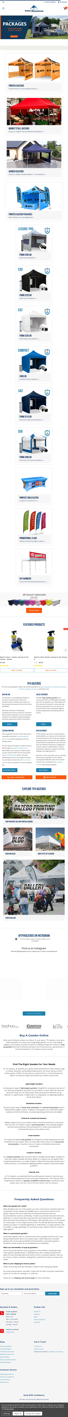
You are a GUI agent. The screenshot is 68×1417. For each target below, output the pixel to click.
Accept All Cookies (33, 1413)
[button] (34, 599)
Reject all (18, 1413)
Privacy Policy (9, 1409)
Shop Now (34, 610)
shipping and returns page (24, 1278)
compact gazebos (13, 1157)
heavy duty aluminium (30, 1107)
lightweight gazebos (29, 1088)
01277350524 (50, 2)
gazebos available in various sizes (37, 1181)
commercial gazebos (50, 1107)
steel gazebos (25, 1140)
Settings (6, 1413)
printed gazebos (38, 1125)
